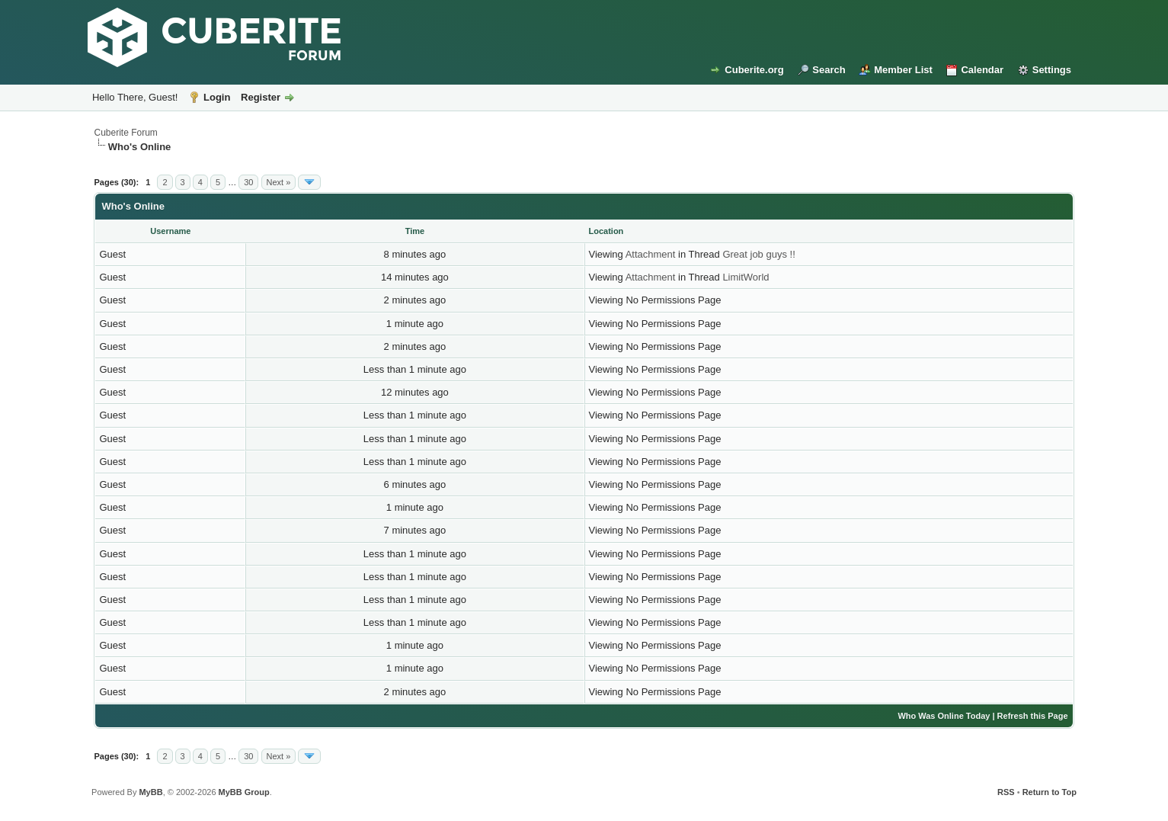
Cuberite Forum (125, 132)
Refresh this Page (1032, 715)
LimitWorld (745, 277)
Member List (903, 69)
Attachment (651, 254)
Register (260, 97)
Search (828, 69)
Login (216, 97)
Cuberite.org (754, 69)
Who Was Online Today (944, 715)
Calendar (982, 69)
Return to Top (1049, 792)
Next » (279, 182)
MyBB (150, 792)
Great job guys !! (758, 254)
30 (248, 182)
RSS (1006, 792)
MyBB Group (244, 792)
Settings (1051, 69)
